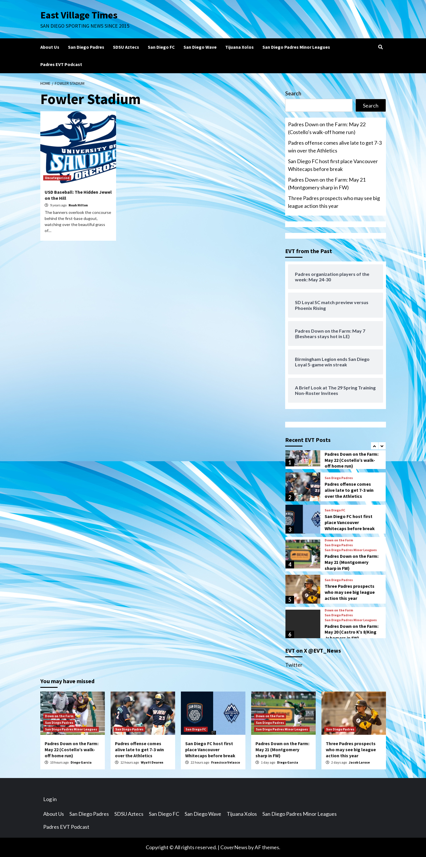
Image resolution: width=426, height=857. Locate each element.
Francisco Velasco (225, 762)
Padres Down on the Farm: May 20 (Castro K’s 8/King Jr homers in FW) (351, 632)
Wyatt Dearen (152, 762)
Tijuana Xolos (239, 47)
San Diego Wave (200, 47)
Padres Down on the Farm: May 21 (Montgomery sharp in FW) (327, 183)
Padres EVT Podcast (61, 64)
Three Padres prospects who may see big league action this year (334, 202)
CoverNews (233, 847)
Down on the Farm (339, 540)
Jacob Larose (359, 762)
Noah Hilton (78, 205)
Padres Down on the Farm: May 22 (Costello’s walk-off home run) (327, 128)
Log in (50, 799)
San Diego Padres (86, 47)
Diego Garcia (81, 762)
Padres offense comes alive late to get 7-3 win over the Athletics (335, 147)
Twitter (293, 665)
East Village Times (79, 15)
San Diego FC (161, 47)
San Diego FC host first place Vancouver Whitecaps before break (333, 165)
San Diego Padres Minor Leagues (296, 47)
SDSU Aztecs (126, 47)
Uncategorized (57, 178)
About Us (49, 47)
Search (293, 93)
